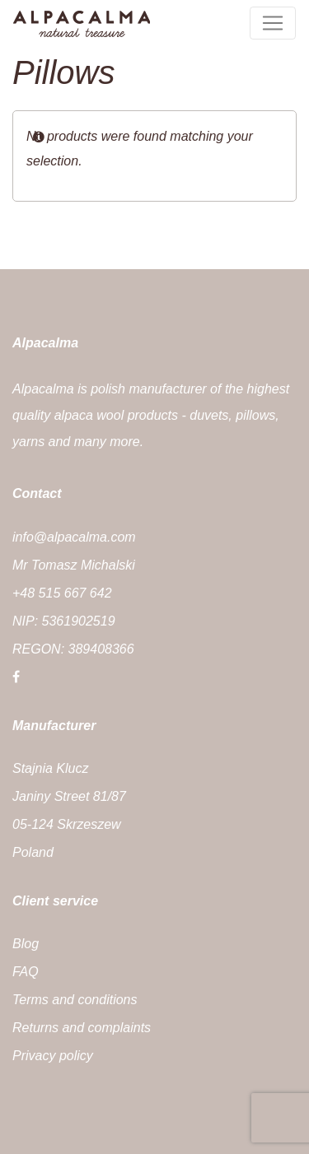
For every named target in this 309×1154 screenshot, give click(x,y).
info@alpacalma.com (74, 537)
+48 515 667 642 (62, 593)
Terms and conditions (75, 1000)
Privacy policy (52, 1056)
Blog (25, 944)
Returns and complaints (81, 1028)
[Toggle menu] (273, 23)
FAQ (25, 972)
